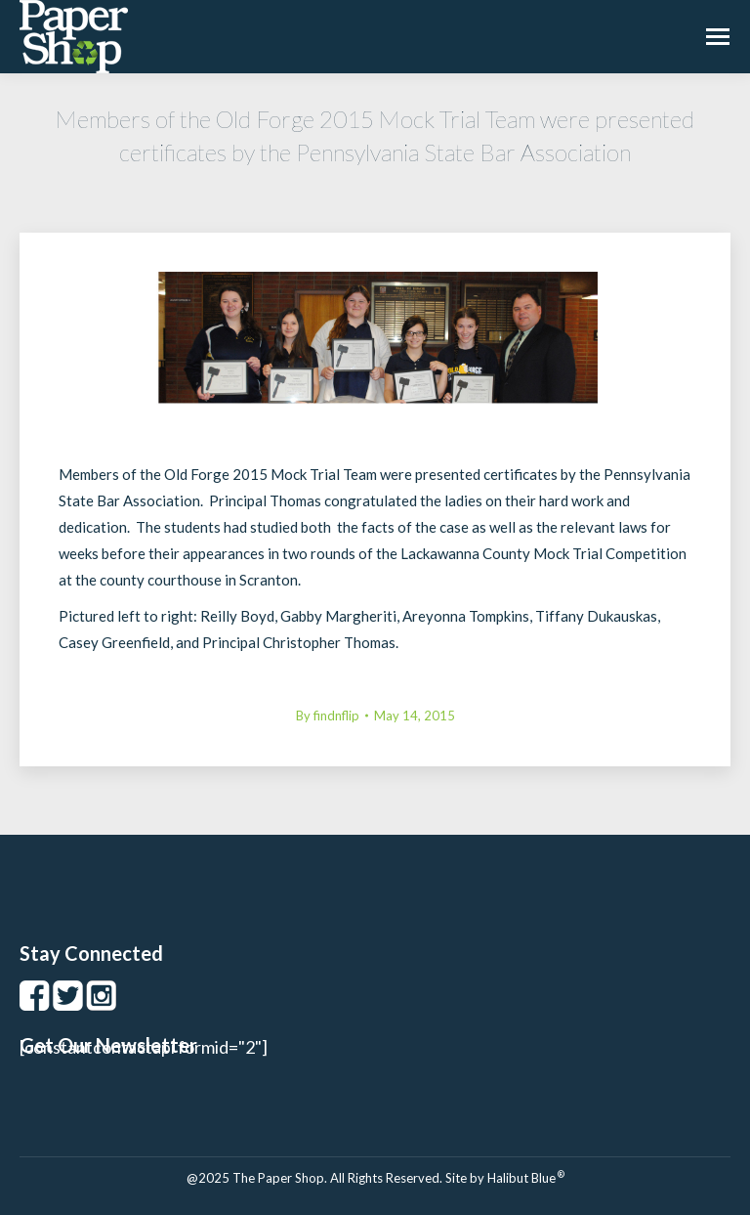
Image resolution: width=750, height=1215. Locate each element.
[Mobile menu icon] (717, 36)
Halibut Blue (525, 1178)
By (327, 715)
